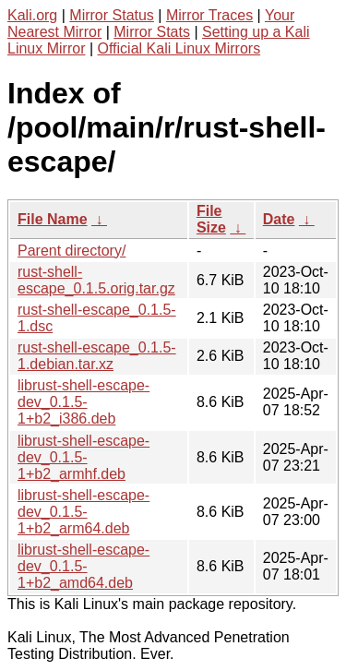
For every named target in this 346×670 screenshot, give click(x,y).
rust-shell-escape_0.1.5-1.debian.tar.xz (97, 356)
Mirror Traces (209, 15)
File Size (211, 219)
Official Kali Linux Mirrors (179, 48)
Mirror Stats (151, 32)
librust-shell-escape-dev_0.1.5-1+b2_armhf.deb (83, 457)
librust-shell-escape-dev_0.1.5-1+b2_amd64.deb (83, 566)
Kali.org (32, 15)
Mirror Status (111, 15)
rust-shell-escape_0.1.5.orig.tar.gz (96, 280)
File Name (53, 219)
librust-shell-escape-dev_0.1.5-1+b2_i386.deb (83, 401)
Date (279, 219)
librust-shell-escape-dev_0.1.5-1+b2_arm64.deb (83, 511)
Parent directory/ (71, 250)
